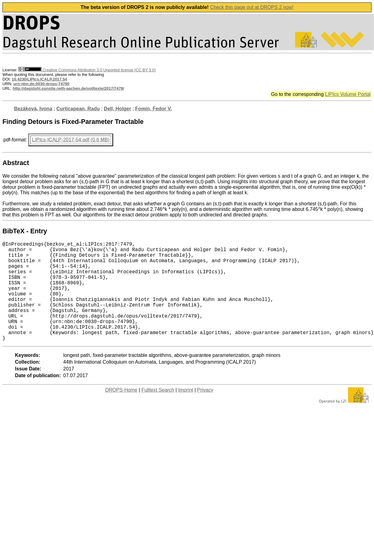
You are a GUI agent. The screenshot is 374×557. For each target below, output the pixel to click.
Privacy (205, 412)
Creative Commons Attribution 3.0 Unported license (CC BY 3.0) (87, 70)
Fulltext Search (157, 412)
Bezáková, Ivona (33, 108)
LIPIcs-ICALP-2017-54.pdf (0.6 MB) (71, 139)
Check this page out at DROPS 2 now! (252, 7)
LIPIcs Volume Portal (348, 94)
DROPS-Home (121, 412)
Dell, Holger (117, 108)
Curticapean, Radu (78, 108)
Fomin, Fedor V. (153, 108)
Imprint (185, 412)
